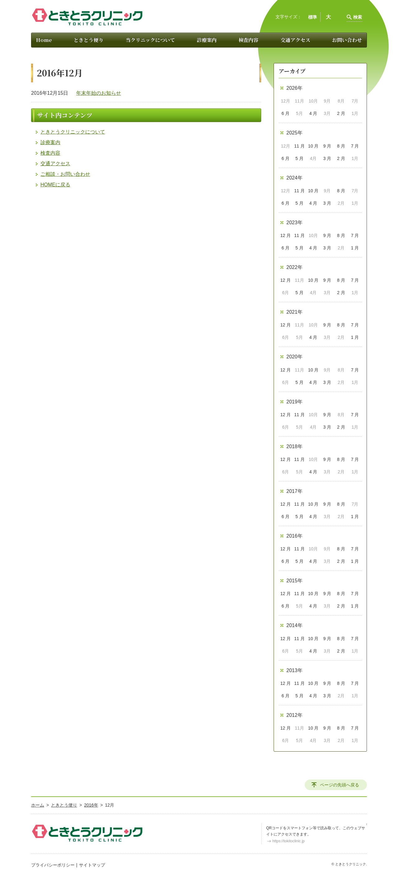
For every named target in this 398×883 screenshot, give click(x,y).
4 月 (313, 113)
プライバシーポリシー (53, 865)
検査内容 (248, 39)
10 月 (313, 145)
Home (44, 39)
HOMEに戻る (55, 184)
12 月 (285, 235)
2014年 (294, 625)
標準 (312, 17)
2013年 (294, 670)
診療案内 (207, 39)
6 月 (285, 113)
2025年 (294, 132)
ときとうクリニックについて (72, 131)
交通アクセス (295, 39)
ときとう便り (89, 39)
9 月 (327, 145)
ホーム (37, 805)
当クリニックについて (150, 39)
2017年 (294, 491)
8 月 (341, 145)
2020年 (294, 356)
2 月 (341, 113)
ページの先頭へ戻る (339, 784)
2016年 (294, 536)
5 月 (299, 158)
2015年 (294, 580)
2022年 (294, 267)
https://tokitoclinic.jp (288, 841)
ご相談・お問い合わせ (65, 174)
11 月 (299, 145)
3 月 (327, 158)
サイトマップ (92, 865)
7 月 (355, 145)
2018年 (294, 446)
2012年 (294, 715)
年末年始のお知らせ (98, 93)
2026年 (294, 88)
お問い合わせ (347, 39)
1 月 (355, 247)
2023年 (294, 222)
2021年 (294, 312)
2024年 (294, 177)
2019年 (294, 401)
